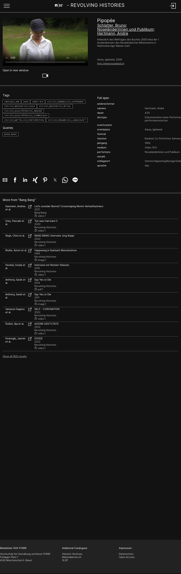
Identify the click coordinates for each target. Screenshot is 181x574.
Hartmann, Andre (112, 33)
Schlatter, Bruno (111, 25)
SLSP (65, 560)
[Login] (173, 9)
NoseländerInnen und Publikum (125, 29)
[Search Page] (90, 6)
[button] (7, 6)
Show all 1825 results (15, 356)
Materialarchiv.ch (71, 557)
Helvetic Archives (72, 553)
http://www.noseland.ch (110, 63)
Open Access (127, 557)
